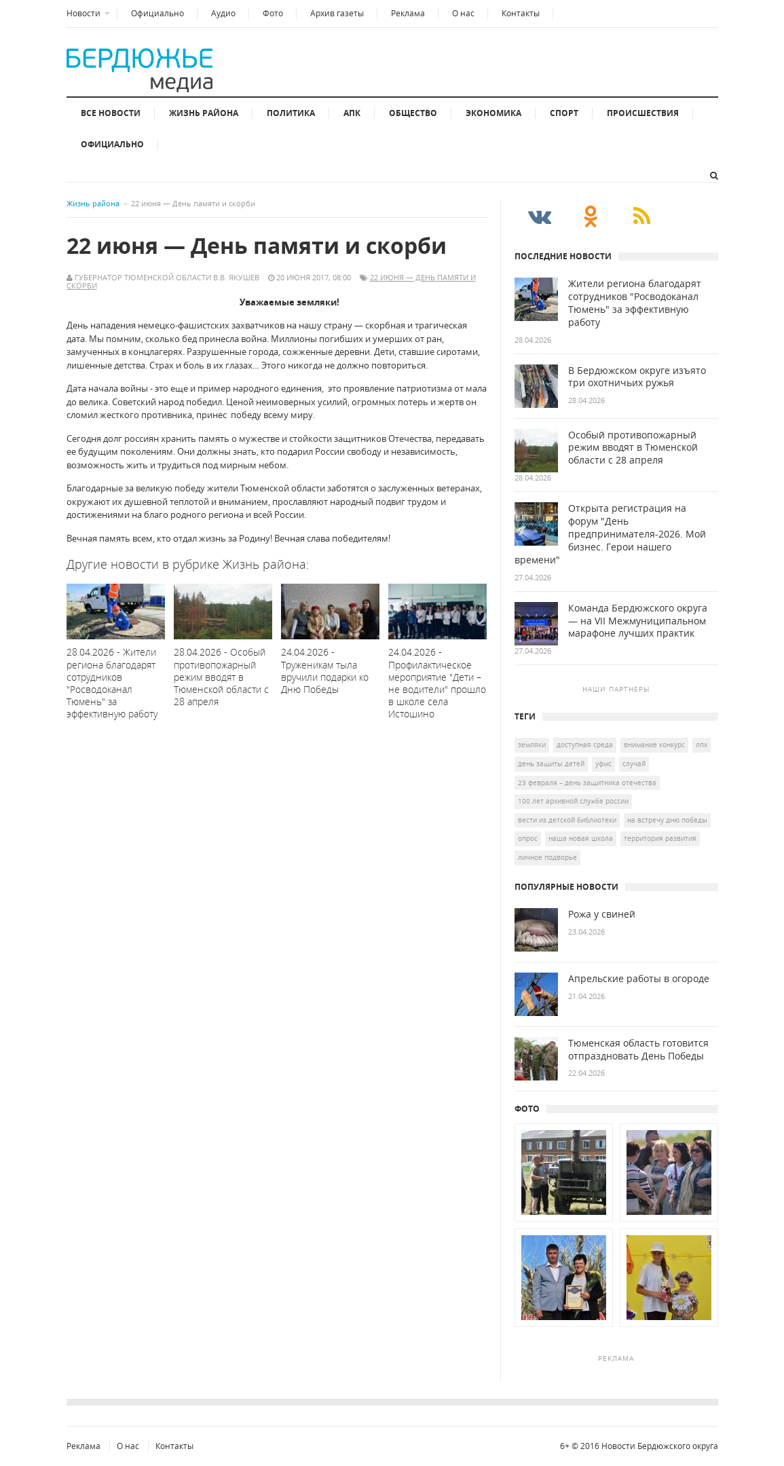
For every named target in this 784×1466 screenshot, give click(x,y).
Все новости (111, 113)
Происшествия (643, 113)
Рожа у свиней (601, 914)
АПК (351, 113)
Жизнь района (203, 113)
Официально (157, 13)
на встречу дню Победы (667, 820)
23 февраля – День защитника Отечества (587, 782)
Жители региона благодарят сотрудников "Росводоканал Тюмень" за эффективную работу (634, 303)
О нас (463, 13)
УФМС (603, 763)
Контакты (521, 13)
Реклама (408, 13)
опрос (528, 838)
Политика (291, 113)
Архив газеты (337, 13)
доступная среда (585, 744)
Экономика (493, 113)
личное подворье (547, 857)
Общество (413, 113)
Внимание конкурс (654, 744)
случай (634, 763)
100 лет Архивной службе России (573, 801)
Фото (273, 13)
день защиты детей (551, 763)
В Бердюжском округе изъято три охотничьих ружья (637, 377)
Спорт (564, 113)
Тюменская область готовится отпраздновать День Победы (638, 1049)
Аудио (223, 13)
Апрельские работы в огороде (638, 979)
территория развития (660, 838)
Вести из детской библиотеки (567, 820)
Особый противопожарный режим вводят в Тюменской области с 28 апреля (633, 448)
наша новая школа (580, 838)
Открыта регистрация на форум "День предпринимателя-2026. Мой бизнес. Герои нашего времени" (610, 534)
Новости (83, 13)
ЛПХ (701, 744)
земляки (532, 744)
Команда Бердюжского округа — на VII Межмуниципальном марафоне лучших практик (637, 621)
